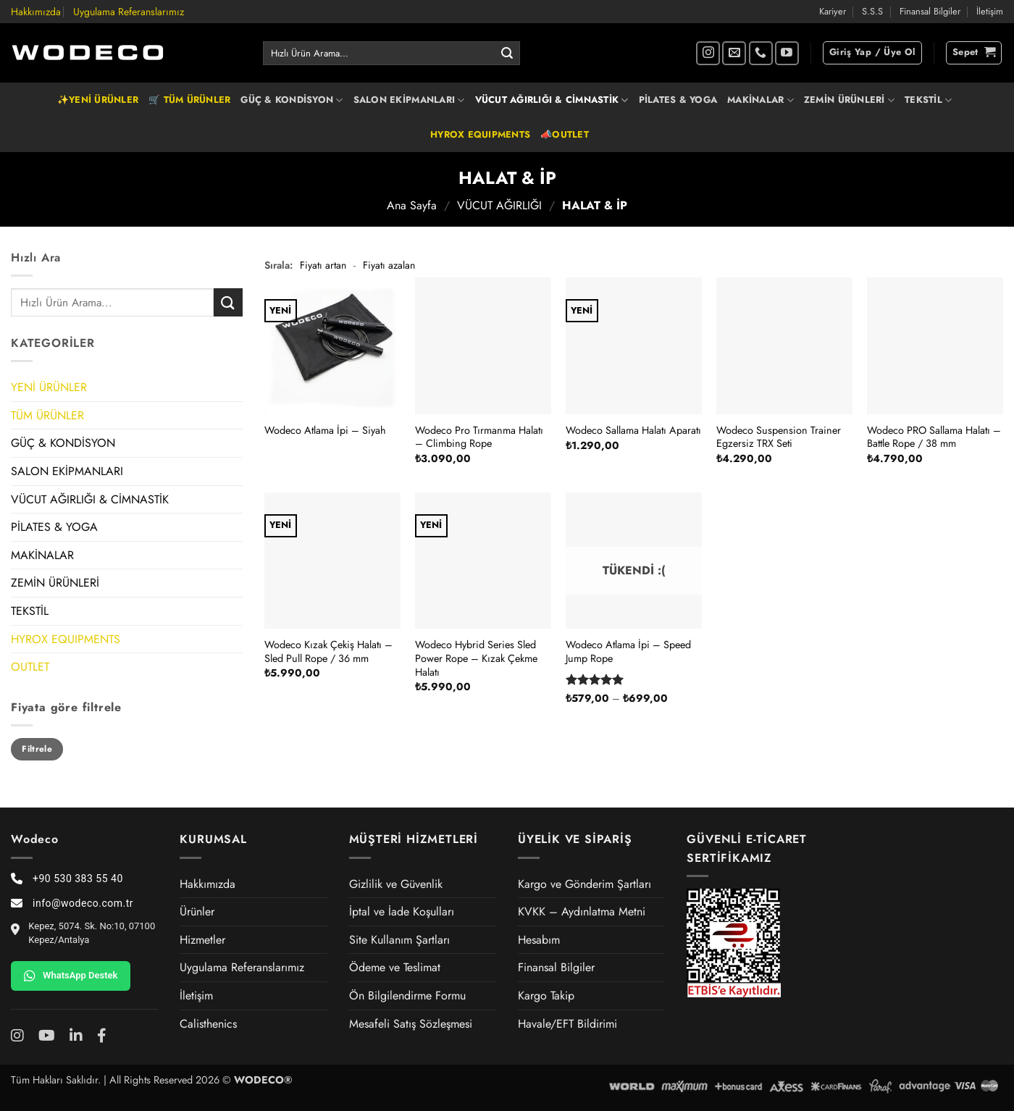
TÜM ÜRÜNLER (47, 415)
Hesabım (539, 939)
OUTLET (30, 666)
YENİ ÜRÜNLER (49, 387)
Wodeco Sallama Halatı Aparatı (633, 430)
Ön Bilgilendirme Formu (407, 995)
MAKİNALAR (760, 100)
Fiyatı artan (323, 265)
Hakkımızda (36, 11)
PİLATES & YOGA (678, 99)
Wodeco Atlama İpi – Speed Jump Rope (628, 651)
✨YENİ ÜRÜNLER (97, 99)
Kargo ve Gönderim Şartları (584, 884)
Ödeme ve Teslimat (394, 967)
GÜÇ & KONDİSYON (291, 100)
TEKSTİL (928, 100)
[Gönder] (507, 53)
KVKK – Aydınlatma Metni (581, 911)
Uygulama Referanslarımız (128, 11)
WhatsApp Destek (70, 975)
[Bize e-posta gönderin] (734, 53)
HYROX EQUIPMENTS (480, 134)
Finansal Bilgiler (930, 11)
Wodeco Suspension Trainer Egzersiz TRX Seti (778, 437)
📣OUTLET (564, 134)
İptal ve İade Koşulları (401, 911)
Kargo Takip (546, 995)
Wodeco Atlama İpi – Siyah (325, 430)
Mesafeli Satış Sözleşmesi (410, 1023)
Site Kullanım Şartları (399, 939)
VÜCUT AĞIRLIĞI (499, 205)
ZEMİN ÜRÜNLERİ (849, 100)
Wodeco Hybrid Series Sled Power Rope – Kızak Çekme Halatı (476, 658)
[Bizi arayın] (761, 53)
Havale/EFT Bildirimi (567, 1023)
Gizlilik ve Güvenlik (396, 884)
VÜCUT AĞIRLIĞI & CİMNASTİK (552, 100)
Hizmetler (202, 939)
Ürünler (197, 911)
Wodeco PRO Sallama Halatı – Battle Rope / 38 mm (934, 437)
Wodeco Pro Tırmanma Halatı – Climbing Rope (479, 437)
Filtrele (37, 748)
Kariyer (832, 11)
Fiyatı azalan (389, 265)
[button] (872, 52)
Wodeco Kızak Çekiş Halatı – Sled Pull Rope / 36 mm (328, 651)
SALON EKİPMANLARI (409, 100)
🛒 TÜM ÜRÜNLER (189, 99)
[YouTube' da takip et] (787, 53)
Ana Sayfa (412, 205)
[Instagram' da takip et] (708, 53)
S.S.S (872, 11)
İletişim (989, 11)
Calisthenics (208, 1023)
